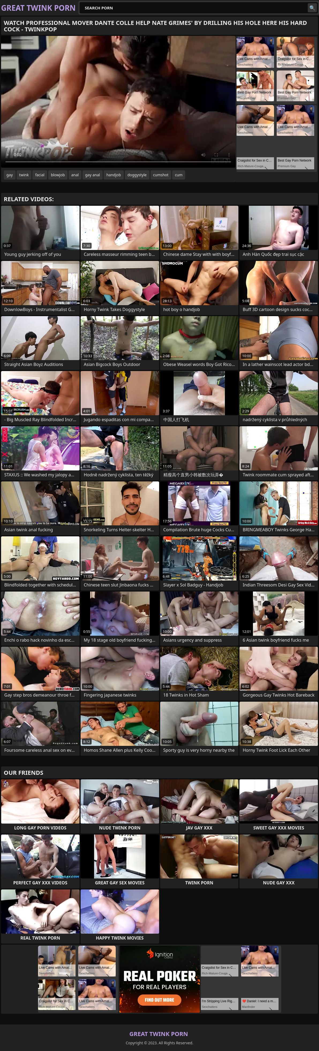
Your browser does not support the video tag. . (118, 102)
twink (24, 174)
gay (9, 174)
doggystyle (137, 174)
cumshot (160, 174)
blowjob (58, 174)
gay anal (92, 174)
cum (178, 174)
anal (75, 174)
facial (39, 174)
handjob (113, 174)
